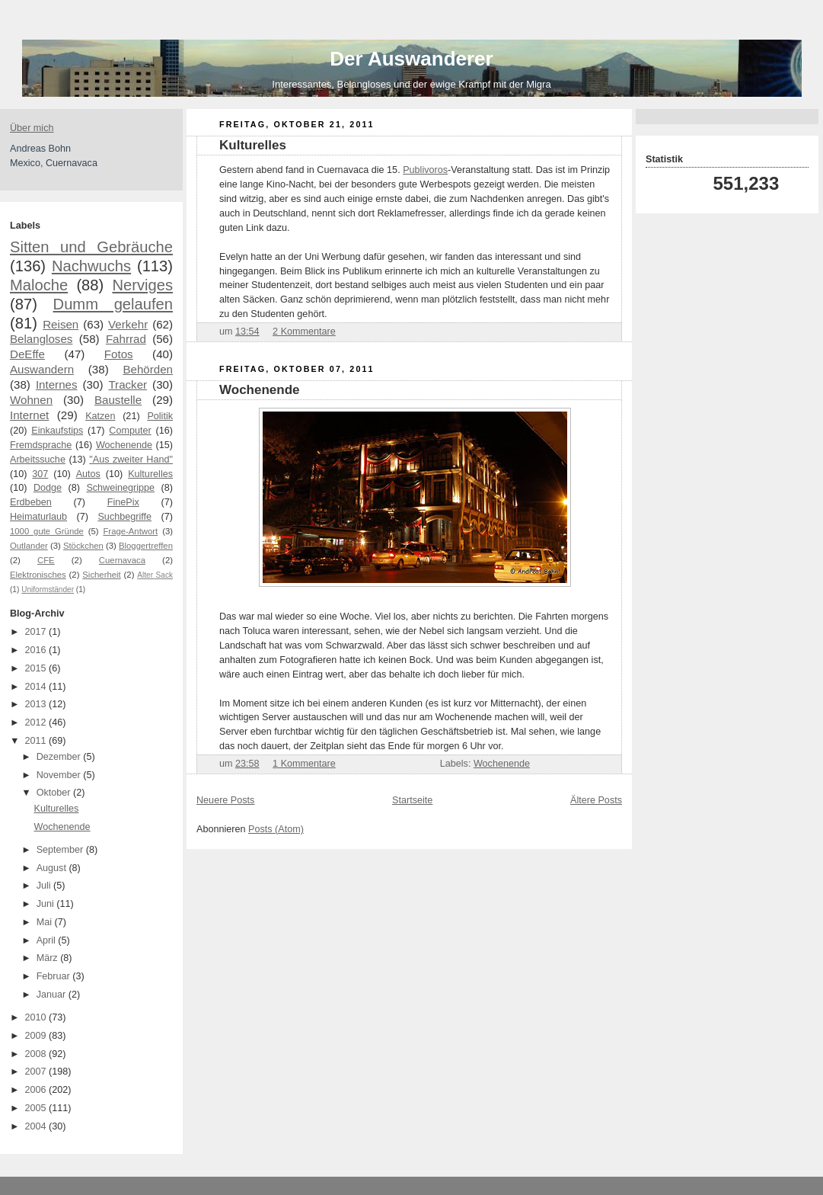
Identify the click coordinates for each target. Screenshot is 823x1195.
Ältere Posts (596, 800)
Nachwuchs (91, 266)
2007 (37, 1071)
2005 (37, 1108)
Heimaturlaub (38, 516)
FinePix (123, 502)
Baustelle (118, 399)
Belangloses (41, 338)
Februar (55, 976)
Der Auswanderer (411, 58)
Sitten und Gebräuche (91, 247)
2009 (37, 1035)
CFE (46, 560)
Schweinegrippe (120, 487)
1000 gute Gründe (47, 531)
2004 (37, 1126)
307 (40, 474)
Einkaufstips (57, 430)
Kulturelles (150, 474)
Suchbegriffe (124, 516)
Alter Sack (155, 575)
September (61, 849)
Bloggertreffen (146, 545)
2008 (37, 1054)
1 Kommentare (304, 763)
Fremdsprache (41, 445)
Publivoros (425, 170)
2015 (37, 668)
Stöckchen (83, 545)
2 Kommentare (304, 331)
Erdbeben (31, 502)
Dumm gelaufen (113, 304)
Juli (45, 885)
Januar (53, 994)
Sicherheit (101, 574)
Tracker (127, 384)
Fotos (118, 354)
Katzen (100, 416)
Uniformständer (47, 589)
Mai (46, 922)
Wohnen (31, 399)
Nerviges (142, 285)
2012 (37, 722)
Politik (160, 416)
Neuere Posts (225, 800)
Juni (47, 904)
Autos (88, 474)
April (48, 940)
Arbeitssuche (37, 459)
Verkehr (128, 324)
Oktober (55, 792)
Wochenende (124, 445)
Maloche (39, 285)
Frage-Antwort (130, 531)
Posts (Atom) (276, 829)
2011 (37, 740)
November (60, 775)
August (53, 868)
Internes (57, 384)
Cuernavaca (122, 560)
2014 (37, 686)
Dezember (60, 756)
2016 (37, 650)
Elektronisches (38, 574)
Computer (130, 430)
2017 (37, 631)
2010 (37, 1017)
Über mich (31, 128)
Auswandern (42, 369)
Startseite (412, 800)
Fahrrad (126, 338)
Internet (29, 414)
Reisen (60, 324)
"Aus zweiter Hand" (131, 459)
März (49, 958)
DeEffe (27, 354)
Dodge (47, 487)
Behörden (148, 369)
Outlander (29, 545)
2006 (37, 1089)
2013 (37, 704)
